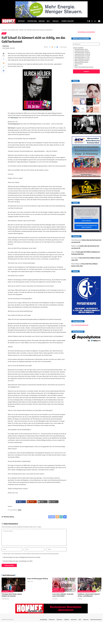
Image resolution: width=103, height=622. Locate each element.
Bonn (75, 65)
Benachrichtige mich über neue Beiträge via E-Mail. (18, 561)
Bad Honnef (14, 117)
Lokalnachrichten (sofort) (81, 50)
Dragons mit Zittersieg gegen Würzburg (37, 579)
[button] (92, 21)
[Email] (52, 47)
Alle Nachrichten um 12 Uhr (81, 55)
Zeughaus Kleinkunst (58, 591)
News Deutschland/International (83, 66)
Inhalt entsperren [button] (86, 220)
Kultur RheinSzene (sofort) (81, 58)
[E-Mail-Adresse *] (86, 43)
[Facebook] (87, 21)
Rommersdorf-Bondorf (84, 591)
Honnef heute (5, 46)
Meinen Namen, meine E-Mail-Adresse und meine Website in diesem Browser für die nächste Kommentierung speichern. (31, 554)
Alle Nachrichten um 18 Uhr (81, 52)
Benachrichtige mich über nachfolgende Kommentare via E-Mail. (22, 557)
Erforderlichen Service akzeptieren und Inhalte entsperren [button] (86, 226)
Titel (4, 33)
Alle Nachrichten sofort (80, 49)
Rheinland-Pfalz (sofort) (81, 62)
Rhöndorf (55, 589)
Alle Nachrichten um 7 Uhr (81, 57)
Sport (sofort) (78, 63)
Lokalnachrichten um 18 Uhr (82, 54)
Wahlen (19, 510)
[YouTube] (89, 21)
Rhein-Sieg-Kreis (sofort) (81, 60)
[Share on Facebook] (50, 47)
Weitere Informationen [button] (86, 217)
